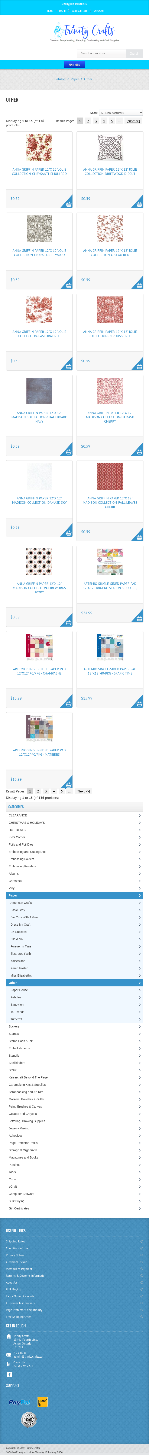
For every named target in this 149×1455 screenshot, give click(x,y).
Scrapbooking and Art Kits (26, 1092)
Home (50, 10)
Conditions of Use (17, 1248)
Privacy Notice (15, 1255)
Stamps (14, 1033)
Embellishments (19, 1048)
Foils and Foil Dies (21, 844)
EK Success (18, 932)
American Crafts (21, 902)
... (119, 121)
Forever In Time (20, 946)
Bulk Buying (17, 1201)
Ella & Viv (16, 939)
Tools (12, 1172)
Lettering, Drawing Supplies (27, 1121)
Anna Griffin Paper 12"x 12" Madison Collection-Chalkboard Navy (39, 417)
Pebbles (15, 997)
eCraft (13, 1186)
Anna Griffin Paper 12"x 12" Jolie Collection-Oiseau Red (110, 252)
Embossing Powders (22, 866)
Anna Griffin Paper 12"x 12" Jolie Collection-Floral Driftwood (39, 252)
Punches (14, 1164)
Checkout (99, 10)
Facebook (9, 1374)
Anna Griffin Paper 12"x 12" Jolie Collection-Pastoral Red (39, 333)
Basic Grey (17, 910)
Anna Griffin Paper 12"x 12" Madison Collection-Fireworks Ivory (39, 587)
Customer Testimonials (20, 1303)
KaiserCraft (17, 961)
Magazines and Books (23, 1157)
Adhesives (16, 1135)
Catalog (60, 79)
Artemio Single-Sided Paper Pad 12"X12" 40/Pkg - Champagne (39, 671)
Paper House (19, 990)
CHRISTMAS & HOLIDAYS (27, 822)
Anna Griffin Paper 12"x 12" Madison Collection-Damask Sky (39, 500)
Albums (14, 873)
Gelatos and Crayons (23, 1113)
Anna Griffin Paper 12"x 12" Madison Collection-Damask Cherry (110, 417)
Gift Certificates (19, 1208)
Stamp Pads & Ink (21, 1041)
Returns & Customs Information (26, 1276)
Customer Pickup (16, 1262)
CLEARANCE (18, 815)
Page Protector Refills (23, 1143)
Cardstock (15, 881)
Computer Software (22, 1194)
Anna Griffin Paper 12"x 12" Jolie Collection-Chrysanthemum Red (39, 171)
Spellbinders (17, 1063)
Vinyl (12, 888)
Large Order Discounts (20, 1296)
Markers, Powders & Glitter (26, 1099)
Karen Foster (19, 968)
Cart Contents (79, 10)
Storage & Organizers (23, 1150)
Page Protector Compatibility (24, 1310)
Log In (62, 10)
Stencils (14, 1055)
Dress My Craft (20, 924)
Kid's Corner (17, 837)
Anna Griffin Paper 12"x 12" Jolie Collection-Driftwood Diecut (110, 171)
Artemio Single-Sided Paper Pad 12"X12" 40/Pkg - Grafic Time (110, 671)
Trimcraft (16, 1019)
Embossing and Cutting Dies (27, 851)
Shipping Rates (15, 1241)
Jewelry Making (19, 1128)
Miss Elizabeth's (21, 975)
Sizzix (13, 1070)
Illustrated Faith (20, 953)
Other (88, 79)
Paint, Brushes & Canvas (25, 1106)
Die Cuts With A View (24, 917)
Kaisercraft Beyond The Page (28, 1077)
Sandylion (17, 1004)
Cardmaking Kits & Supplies (27, 1084)
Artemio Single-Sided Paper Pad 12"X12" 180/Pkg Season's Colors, (110, 585)
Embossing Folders (21, 859)
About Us (11, 1282)
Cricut (13, 1179)
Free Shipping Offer (18, 1317)
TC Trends (17, 1012)
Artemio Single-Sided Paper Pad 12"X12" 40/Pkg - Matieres (39, 752)
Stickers (14, 1026)
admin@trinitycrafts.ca (28, 1356)
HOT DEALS (17, 830)
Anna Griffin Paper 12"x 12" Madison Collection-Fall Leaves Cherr (110, 502)
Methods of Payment (19, 1269)
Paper (75, 79)
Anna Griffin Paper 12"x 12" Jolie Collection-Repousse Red (110, 333)
